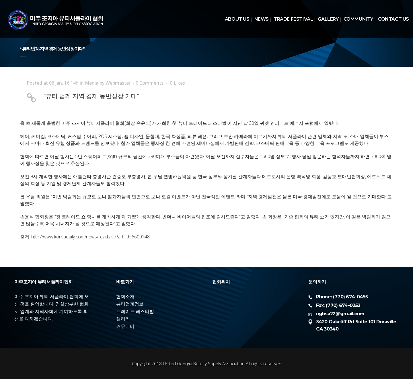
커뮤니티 (125, 326)
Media (91, 83)
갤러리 (123, 319)
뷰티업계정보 (130, 304)
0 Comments (149, 83)
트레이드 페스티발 (135, 311)
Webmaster (118, 83)
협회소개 (125, 296)
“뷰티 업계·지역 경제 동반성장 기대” (91, 96)
